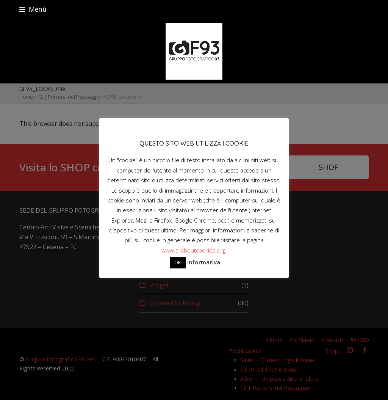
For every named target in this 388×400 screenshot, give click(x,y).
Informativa (203, 262)
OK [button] (177, 262)
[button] (33, 9)
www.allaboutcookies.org (193, 250)
